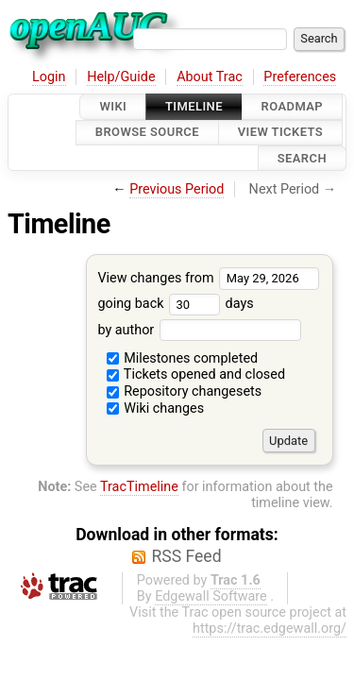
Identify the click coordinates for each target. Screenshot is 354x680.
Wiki (112, 106)
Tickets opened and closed (196, 374)
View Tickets (280, 133)
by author (198, 330)
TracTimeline (139, 487)
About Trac (210, 77)
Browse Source (147, 133)
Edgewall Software (211, 596)
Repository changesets (184, 391)
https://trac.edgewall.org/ (269, 628)
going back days (175, 304)
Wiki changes (156, 408)
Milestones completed (183, 358)
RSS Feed (186, 556)
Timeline (194, 106)
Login (49, 77)
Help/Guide (121, 77)
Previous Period (176, 189)
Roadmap (292, 106)
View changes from (208, 278)
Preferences (299, 77)
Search (302, 158)
